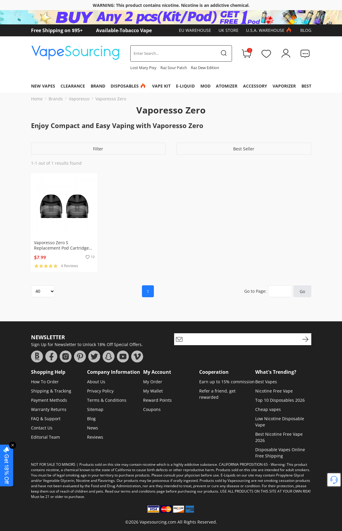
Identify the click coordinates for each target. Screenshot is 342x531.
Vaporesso (79, 99)
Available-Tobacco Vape (124, 30)
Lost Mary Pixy (143, 67)
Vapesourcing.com (158, 522)
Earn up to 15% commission (227, 381)
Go (302, 291)
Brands (56, 99)
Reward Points (157, 400)
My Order (152, 381)
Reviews (95, 437)
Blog (305, 30)
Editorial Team (45, 437)
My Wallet (153, 391)
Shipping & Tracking (51, 391)
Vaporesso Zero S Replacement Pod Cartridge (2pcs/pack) (61, 248)
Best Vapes (266, 381)
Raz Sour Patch (173, 67)
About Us (96, 381)
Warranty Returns (48, 409)
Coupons (152, 409)
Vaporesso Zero (110, 99)
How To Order (45, 381)
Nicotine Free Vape (274, 391)
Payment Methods (49, 400)
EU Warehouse (195, 30)
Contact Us (41, 428)
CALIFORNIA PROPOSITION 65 (243, 464)
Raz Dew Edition (205, 67)
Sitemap (95, 409)
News (92, 428)
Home (37, 99)
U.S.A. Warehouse (269, 30)
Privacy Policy (100, 391)
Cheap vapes (268, 409)
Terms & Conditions (106, 400)
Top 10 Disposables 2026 (280, 400)
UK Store (229, 30)
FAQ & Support (46, 418)
